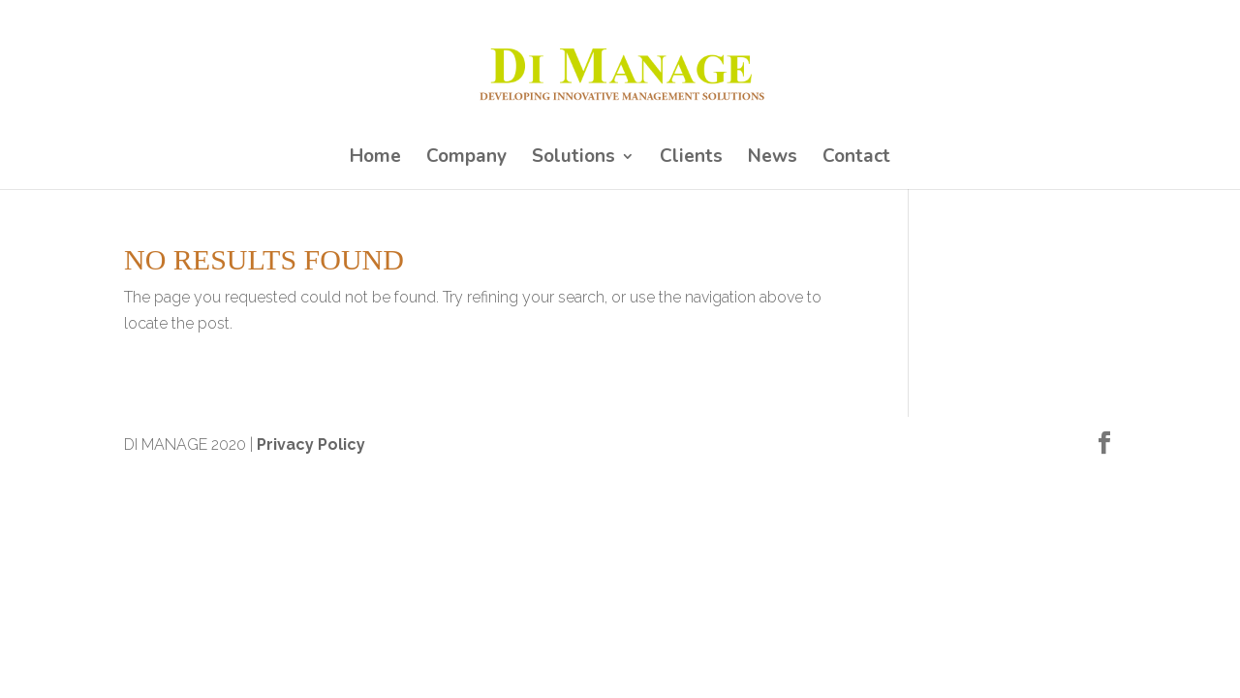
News (772, 159)
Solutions (573, 159)
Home (375, 159)
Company (466, 159)
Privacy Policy (311, 444)
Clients (691, 159)
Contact (856, 159)
